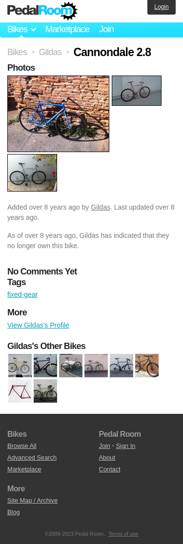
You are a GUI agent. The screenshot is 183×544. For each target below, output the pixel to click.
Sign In (126, 445)
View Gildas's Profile (38, 325)
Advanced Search (32, 457)
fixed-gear (22, 294)
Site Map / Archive (32, 500)
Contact (110, 469)
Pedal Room (42, 11)
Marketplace (67, 29)
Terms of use (123, 534)
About (107, 457)
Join (106, 29)
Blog (13, 512)
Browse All (22, 445)
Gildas (100, 207)
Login (161, 6)
